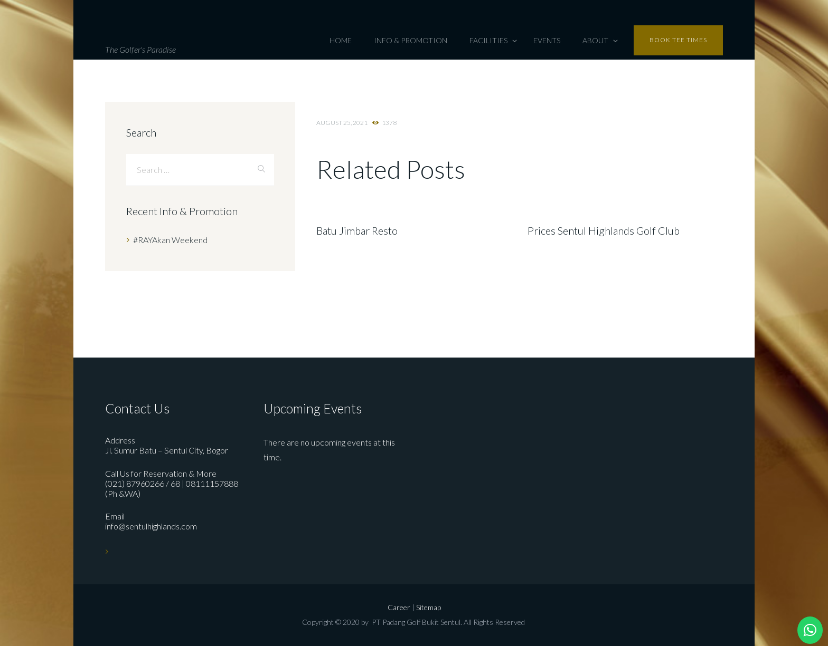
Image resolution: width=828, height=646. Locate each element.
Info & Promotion (410, 40)
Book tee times (678, 40)
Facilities (488, 40)
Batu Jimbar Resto (357, 230)
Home (341, 40)
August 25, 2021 (342, 123)
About (595, 40)
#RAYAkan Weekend (170, 240)
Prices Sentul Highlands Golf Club (604, 230)
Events (546, 40)
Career (400, 607)
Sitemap (428, 607)
